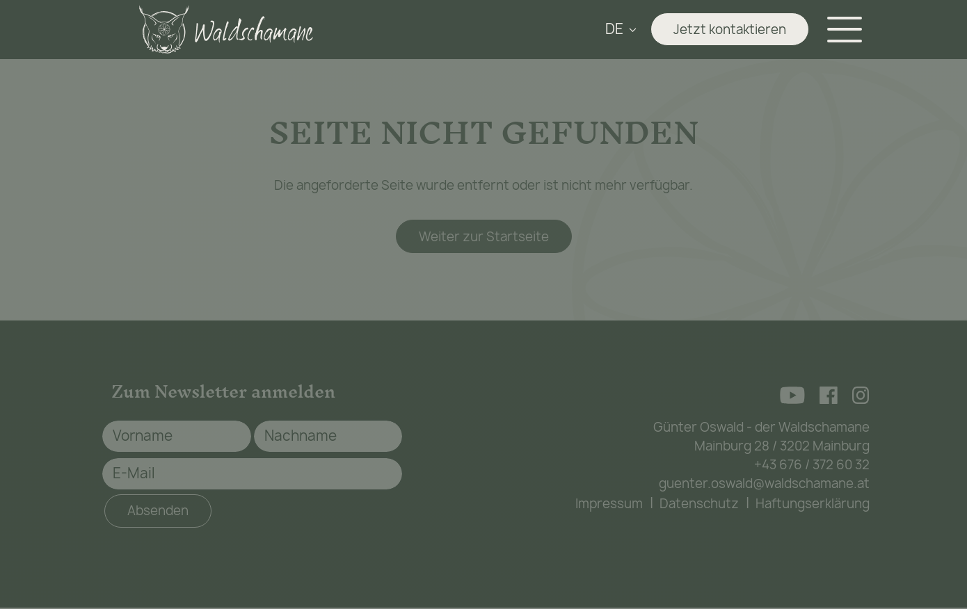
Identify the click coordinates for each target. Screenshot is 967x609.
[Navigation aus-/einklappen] (848, 29)
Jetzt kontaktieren (729, 29)
